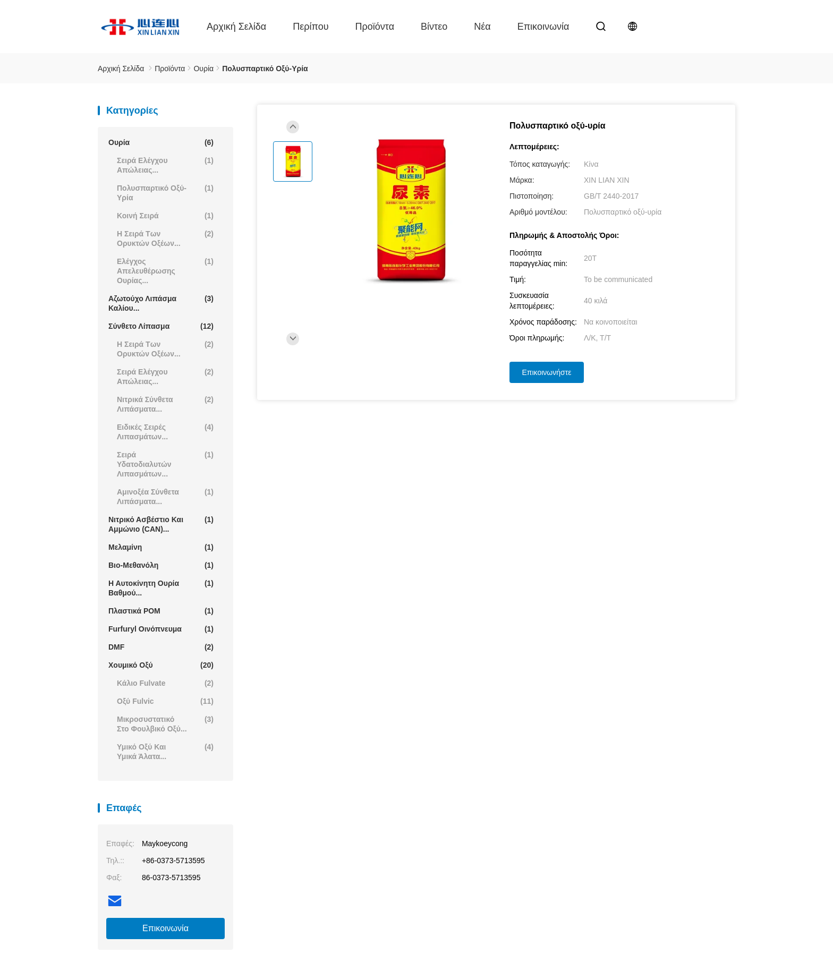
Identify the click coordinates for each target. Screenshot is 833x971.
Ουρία (161, 142)
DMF (161, 647)
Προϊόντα (375, 26)
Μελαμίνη (161, 547)
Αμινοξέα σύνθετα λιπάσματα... (165, 496)
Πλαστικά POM (161, 611)
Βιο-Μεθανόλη (161, 565)
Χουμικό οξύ (161, 665)
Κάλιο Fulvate (165, 683)
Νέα (482, 26)
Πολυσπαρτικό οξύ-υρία (165, 192)
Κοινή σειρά (165, 215)
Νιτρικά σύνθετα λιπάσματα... (165, 404)
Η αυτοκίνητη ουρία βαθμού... (161, 587)
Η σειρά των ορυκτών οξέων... (165, 238)
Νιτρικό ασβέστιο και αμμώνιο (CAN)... (161, 524)
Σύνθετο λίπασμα (161, 326)
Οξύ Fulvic (165, 701)
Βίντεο (434, 26)
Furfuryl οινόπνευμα (161, 629)
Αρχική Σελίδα (236, 26)
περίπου (310, 26)
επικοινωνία (543, 26)
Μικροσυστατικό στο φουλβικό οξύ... (165, 723)
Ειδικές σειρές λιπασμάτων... (165, 431)
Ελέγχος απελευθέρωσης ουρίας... (165, 271)
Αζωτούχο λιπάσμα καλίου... (161, 303)
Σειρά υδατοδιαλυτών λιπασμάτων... (165, 464)
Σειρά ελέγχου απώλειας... (165, 165)
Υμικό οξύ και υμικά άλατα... (165, 751)
